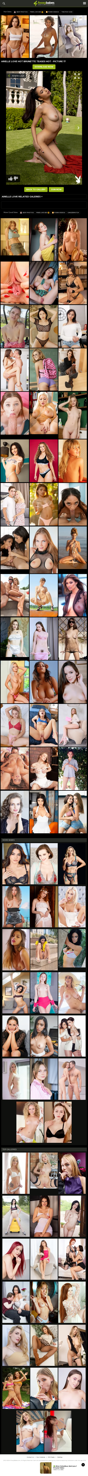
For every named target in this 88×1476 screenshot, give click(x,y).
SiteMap (59, 1457)
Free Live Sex (36, 12)
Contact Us (30, 1457)
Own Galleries (40, 1457)
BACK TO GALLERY (35, 189)
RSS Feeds (51, 1457)
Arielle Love (18, 76)
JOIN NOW (56, 189)
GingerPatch (73, 212)
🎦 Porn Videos (52, 12)
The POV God (66, 12)
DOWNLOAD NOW (44, 67)
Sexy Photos (21, 12)
